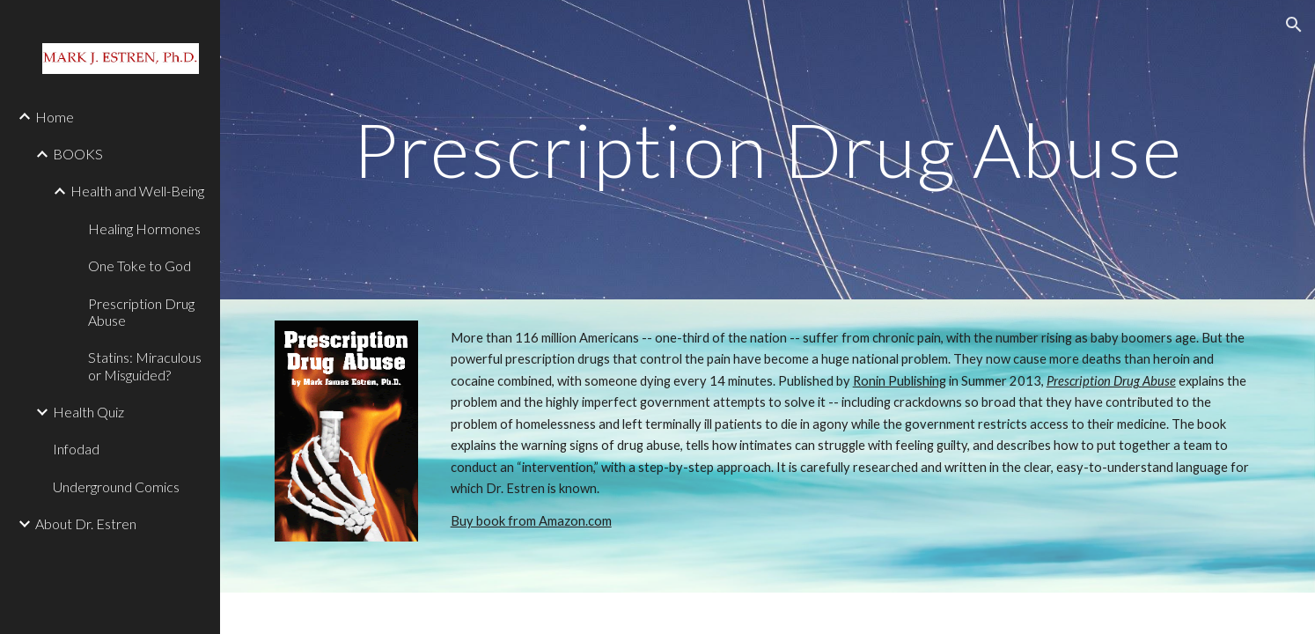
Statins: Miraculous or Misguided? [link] (145, 365)
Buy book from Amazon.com (531, 520)
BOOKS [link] (78, 153)
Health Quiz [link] (88, 411)
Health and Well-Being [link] (137, 190)
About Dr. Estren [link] (85, 523)
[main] (767, 149)
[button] (1294, 25)
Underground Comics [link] (116, 486)
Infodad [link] (76, 448)
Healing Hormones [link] (144, 228)
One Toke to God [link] (139, 265)
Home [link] (54, 116)
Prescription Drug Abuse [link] (141, 311)
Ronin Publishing (899, 380)
